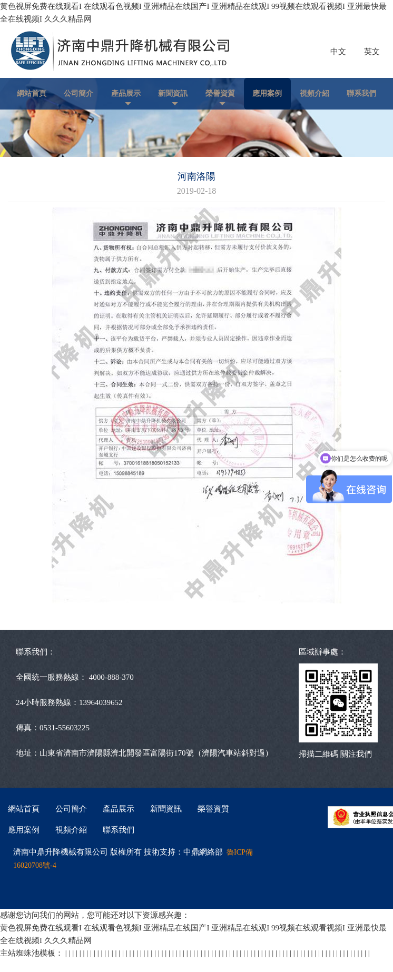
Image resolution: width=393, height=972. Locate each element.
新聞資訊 (173, 93)
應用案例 (267, 93)
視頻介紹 (314, 93)
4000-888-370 (111, 677)
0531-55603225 (65, 727)
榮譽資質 (220, 93)
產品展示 (126, 93)
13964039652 (101, 702)
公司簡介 (78, 93)
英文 (372, 51)
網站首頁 (31, 93)
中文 (338, 51)
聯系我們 (361, 93)
